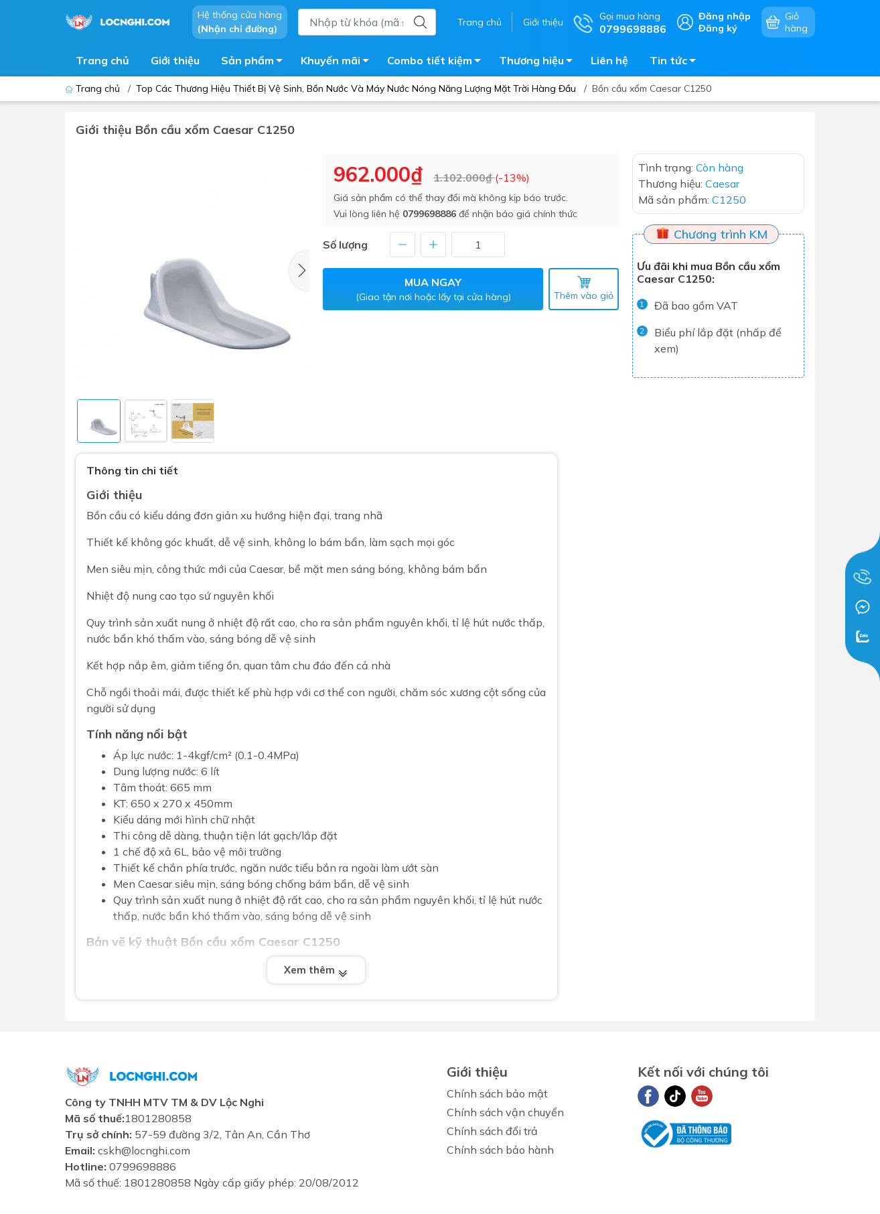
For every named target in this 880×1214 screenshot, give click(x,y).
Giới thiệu (543, 22)
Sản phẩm (255, 62)
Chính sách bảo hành (500, 1149)
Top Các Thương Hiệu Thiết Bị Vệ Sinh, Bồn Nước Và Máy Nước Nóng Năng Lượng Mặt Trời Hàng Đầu (356, 88)
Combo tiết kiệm (437, 62)
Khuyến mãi (338, 62)
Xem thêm (316, 970)
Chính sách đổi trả (492, 1131)
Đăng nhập (725, 16)
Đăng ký (718, 28)
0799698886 (429, 214)
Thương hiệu (539, 62)
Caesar (266, 569)
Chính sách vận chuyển (505, 1112)
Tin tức (676, 62)
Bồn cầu (106, 515)
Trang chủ (479, 22)
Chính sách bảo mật (497, 1093)
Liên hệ (609, 60)
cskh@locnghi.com (144, 1150)
